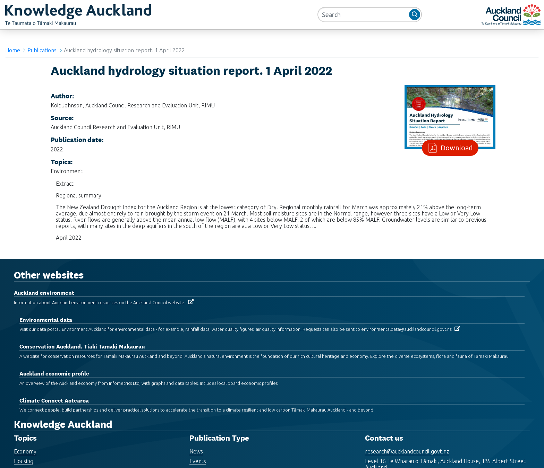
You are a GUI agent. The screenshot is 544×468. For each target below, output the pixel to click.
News (196, 451)
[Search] (369, 14)
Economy (25, 451)
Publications (42, 50)
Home (12, 50)
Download (455, 148)
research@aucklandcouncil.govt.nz (407, 451)
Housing (23, 461)
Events (197, 461)
